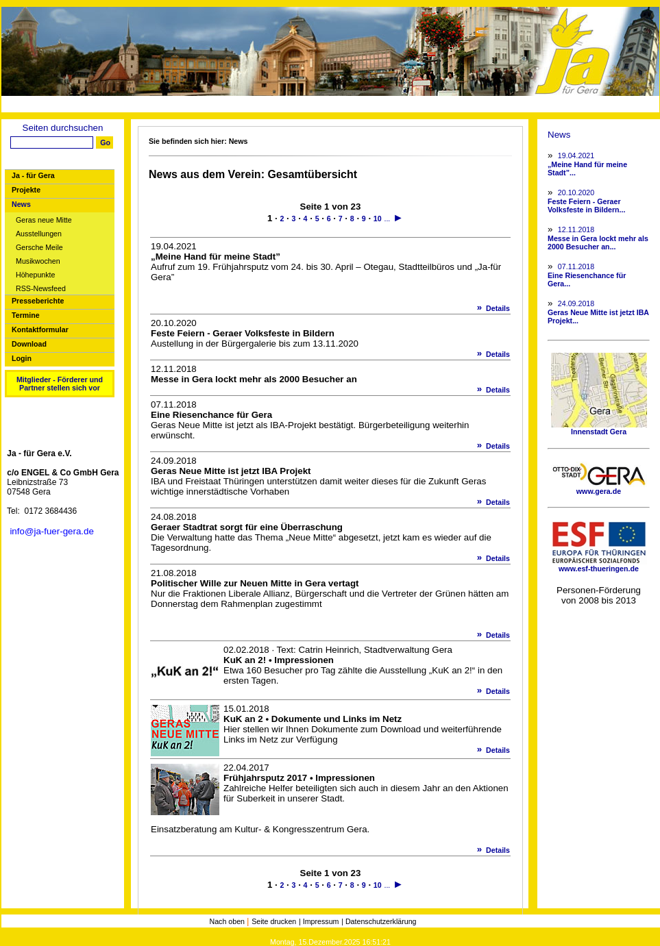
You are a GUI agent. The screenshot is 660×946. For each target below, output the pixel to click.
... (387, 218)
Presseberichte (38, 301)
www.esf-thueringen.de (599, 565)
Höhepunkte (35, 275)
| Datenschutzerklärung (378, 921)
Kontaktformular (40, 329)
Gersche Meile (39, 247)
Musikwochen (38, 261)
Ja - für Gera (33, 175)
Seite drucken (274, 921)
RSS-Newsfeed (41, 288)
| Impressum (319, 921)
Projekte (26, 190)
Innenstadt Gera (599, 428)
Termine (26, 315)
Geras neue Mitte (44, 220)
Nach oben (228, 921)
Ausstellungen (39, 234)
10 (378, 218)
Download (29, 344)
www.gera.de (599, 487)
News (21, 204)
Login (22, 358)
